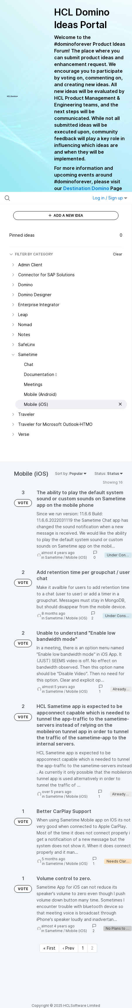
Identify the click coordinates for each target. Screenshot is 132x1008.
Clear (117, 254)
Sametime (54, 557)
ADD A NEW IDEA (66, 215)
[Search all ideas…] (40, 197)
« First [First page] (49, 948)
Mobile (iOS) (76, 557)
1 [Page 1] (83, 948)
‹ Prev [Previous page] (68, 948)
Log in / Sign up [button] (110, 197)
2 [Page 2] (92, 948)
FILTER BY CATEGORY (31, 254)
